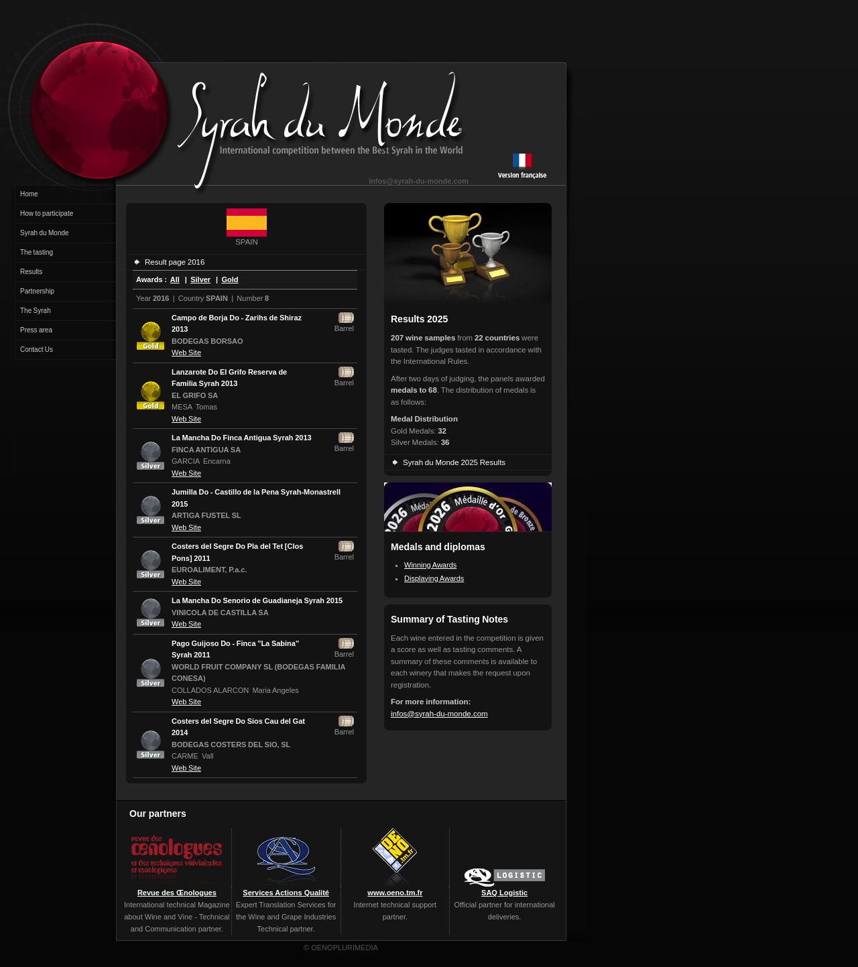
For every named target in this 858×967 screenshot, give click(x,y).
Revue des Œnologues (177, 893)
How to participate (46, 213)
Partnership (37, 291)
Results (31, 271)
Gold (230, 279)
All (175, 279)
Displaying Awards (434, 578)
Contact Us (36, 349)
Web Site (186, 352)
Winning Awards (430, 565)
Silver (200, 279)
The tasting (36, 252)
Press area (36, 330)
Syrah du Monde (44, 233)
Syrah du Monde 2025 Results (454, 462)
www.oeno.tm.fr (394, 893)
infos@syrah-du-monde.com (419, 181)
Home (29, 194)
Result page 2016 (174, 262)
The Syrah (35, 310)
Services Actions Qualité (286, 893)
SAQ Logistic (504, 893)
